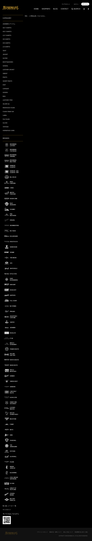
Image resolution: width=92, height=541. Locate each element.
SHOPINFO (46, 9)
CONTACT (64, 9)
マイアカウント (66, 4)
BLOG (55, 9)
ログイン (76, 4)
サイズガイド (7, 509)
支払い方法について (68, 532)
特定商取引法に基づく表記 (81, 532)
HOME (36, 9)
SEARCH (76, 9)
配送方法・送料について (55, 532)
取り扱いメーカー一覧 (9, 506)
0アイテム (85, 4)
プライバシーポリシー (42, 532)
